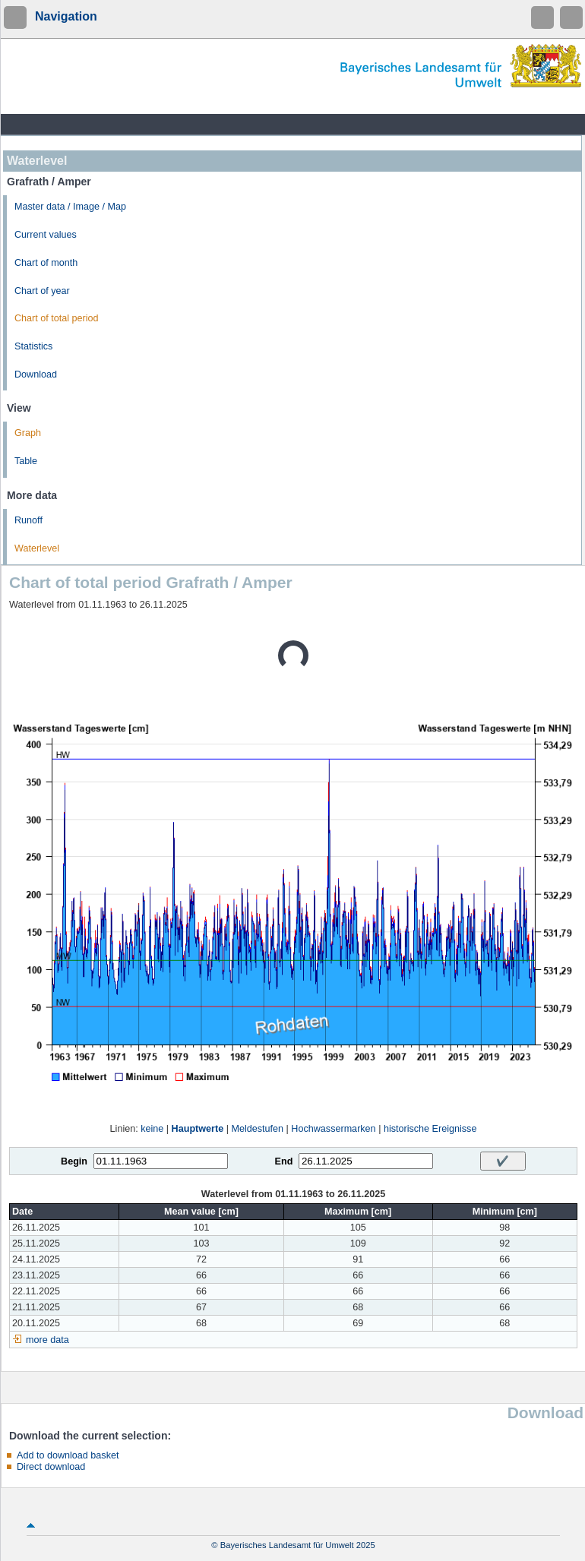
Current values (45, 234)
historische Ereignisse (430, 1128)
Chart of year (42, 291)
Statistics (33, 346)
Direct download (51, 1466)
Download (35, 374)
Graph (27, 433)
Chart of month (45, 263)
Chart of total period (56, 318)
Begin (74, 1161)
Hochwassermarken (333, 1128)
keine (152, 1128)
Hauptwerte (198, 1128)
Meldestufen (257, 1128)
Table (25, 461)
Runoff (28, 520)
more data (47, 1340)
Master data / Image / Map (70, 206)
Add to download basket (68, 1455)
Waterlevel (36, 548)
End (284, 1161)
